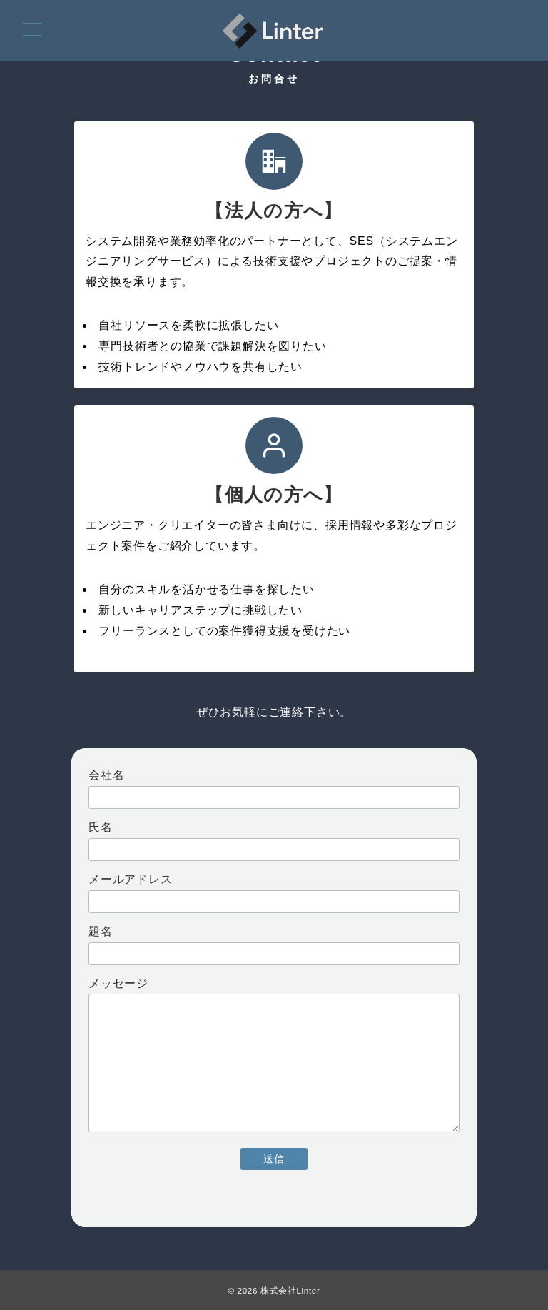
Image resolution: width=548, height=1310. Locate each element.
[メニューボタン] (32, 31)
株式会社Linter (290, 1290)
